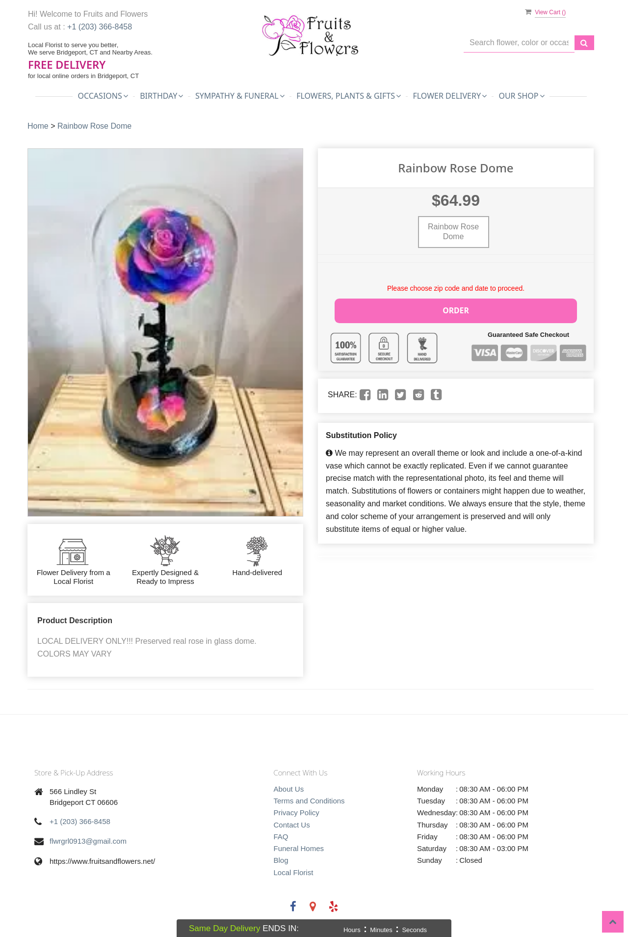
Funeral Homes (299, 848)
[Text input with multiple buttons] (519, 43)
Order (456, 309)
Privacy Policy (296, 812)
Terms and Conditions (309, 801)
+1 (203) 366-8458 (99, 27)
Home (38, 126)
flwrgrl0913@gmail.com (88, 841)
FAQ (281, 836)
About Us (289, 789)
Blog (281, 860)
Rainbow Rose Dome (94, 126)
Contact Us (292, 825)
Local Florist (294, 872)
